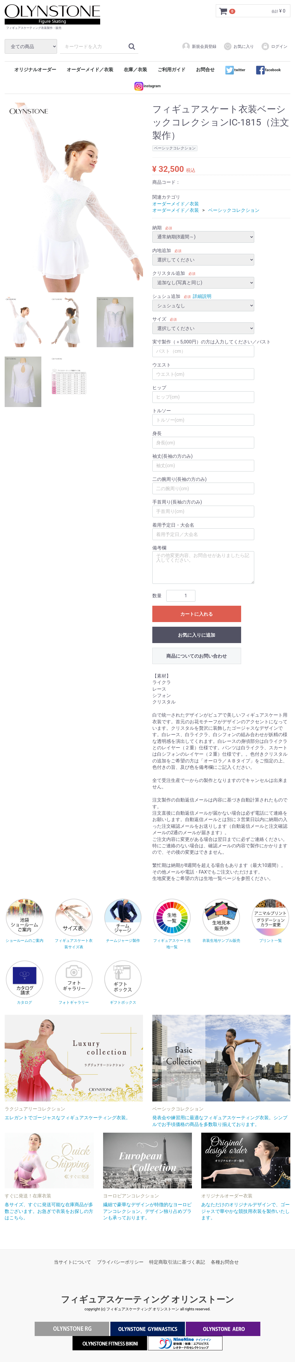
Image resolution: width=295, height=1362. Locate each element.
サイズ (159, 319)
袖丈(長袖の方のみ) (172, 456)
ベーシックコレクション (233, 210)
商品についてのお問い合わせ (196, 656)
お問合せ (205, 69)
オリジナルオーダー (35, 69)
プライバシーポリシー (120, 1262)
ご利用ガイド (172, 69)
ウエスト (161, 365)
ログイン (274, 46)
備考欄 (159, 548)
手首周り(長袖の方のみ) (177, 502)
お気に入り (238, 46)
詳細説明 (202, 296)
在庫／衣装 (135, 69)
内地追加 (161, 250)
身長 (157, 433)
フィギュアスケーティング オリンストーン (147, 1299)
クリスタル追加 (168, 273)
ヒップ (159, 388)
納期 (157, 228)
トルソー (161, 410)
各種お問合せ (225, 1262)
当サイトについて (72, 1262)
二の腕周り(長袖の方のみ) (179, 479)
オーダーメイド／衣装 (90, 69)
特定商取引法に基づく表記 (177, 1262)
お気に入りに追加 (196, 635)
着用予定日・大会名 (173, 525)
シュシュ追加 (166, 296)
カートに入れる (196, 614)
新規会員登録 (199, 46)
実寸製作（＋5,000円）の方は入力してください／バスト (211, 342)
